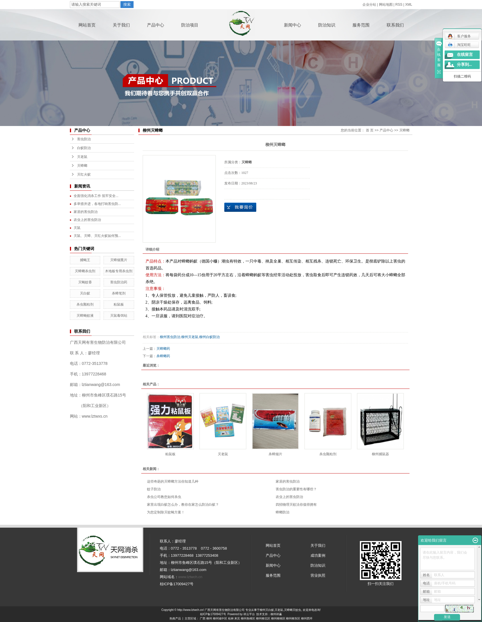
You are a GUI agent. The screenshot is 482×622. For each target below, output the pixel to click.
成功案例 (317, 555)
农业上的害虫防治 (87, 220)
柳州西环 (306, 618)
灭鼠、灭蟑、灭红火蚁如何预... (97, 236)
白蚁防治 (84, 148)
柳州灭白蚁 (267, 609)
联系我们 (395, 25)
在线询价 (240, 207)
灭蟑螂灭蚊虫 (292, 609)
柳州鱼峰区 (248, 618)
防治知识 (326, 25)
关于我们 (121, 25)
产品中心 (155, 25)
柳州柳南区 (278, 618)
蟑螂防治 (282, 512)
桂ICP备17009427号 (213, 614)
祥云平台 (249, 614)
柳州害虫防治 (170, 337)
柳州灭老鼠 (189, 337)
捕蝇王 (85, 260)
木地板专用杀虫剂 (118, 271)
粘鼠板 (119, 304)
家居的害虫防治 (86, 212)
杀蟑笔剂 (119, 293)
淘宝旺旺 (459, 44)
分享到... (464, 64)
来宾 (237, 618)
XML (408, 5)
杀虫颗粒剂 (85, 304)
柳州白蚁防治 (209, 337)
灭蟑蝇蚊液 (85, 316)
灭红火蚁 (84, 174)
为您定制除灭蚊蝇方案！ (166, 512)
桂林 (231, 618)
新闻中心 (292, 25)
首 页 (370, 130)
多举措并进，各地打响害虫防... (97, 204)
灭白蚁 (85, 293)
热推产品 (175, 618)
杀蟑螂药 (163, 356)
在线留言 (465, 54)
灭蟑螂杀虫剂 (85, 271)
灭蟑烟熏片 (118, 260)
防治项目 (189, 25)
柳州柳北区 (263, 618)
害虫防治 (84, 139)
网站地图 (386, 5)
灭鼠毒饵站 (118, 316)
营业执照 (317, 575)
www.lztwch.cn (190, 577)
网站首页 (87, 25)
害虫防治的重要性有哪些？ (296, 489)
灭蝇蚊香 (85, 282)
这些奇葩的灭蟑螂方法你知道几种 (172, 481)
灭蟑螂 (82, 166)
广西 (202, 618)
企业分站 (369, 5)
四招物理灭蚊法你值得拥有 (296, 505)
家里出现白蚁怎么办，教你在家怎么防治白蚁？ (183, 505)
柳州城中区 (220, 618)
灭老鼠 (82, 157)
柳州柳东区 (293, 618)
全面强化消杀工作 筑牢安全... (96, 196)
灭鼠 (77, 228)
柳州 (209, 618)
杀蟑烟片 (275, 454)
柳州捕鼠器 (380, 454)
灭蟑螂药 (163, 349)
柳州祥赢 (276, 614)
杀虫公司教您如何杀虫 (164, 497)
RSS (398, 5)
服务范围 (361, 25)
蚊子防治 (154, 489)
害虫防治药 (118, 282)
